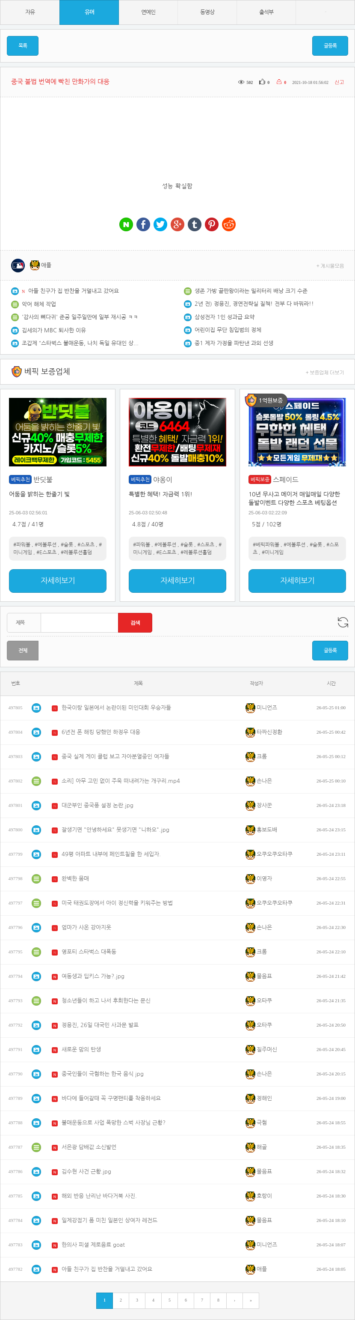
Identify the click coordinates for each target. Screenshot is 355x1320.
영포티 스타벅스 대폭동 (89, 952)
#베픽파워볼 (266, 544)
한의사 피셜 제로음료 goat (93, 1245)
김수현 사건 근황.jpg (86, 1171)
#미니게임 (273, 552)
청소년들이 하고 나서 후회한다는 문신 (106, 1000)
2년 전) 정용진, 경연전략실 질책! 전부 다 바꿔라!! (254, 304)
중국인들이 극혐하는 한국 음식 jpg (103, 1074)
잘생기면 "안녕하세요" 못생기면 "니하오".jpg (115, 830)
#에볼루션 (45, 544)
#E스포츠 (46, 552)
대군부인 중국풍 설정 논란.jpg (97, 805)
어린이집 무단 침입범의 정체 (228, 330)
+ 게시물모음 (330, 265)
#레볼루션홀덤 (76, 552)
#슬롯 (67, 544)
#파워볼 (21, 544)
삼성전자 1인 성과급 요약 (224, 317)
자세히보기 (58, 581)
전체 (22, 650)
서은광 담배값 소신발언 (89, 1147)
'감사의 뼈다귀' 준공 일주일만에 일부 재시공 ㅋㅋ (80, 317)
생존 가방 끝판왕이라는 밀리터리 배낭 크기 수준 (251, 291)
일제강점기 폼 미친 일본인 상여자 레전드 (109, 1220)
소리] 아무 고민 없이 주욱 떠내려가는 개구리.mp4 (121, 781)
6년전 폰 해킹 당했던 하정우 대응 (101, 732)
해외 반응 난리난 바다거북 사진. (99, 1196)
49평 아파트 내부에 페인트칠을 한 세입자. (111, 854)
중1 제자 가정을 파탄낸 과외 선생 (234, 343)
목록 (22, 45)
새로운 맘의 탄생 (81, 1049)
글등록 (330, 45)
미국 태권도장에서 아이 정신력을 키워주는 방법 (117, 903)
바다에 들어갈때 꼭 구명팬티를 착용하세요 (111, 1098)
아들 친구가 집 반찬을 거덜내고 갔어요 (73, 291)
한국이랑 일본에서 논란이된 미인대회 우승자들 (116, 708)
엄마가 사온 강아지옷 (86, 927)
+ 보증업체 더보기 (325, 372)
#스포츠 (86, 544)
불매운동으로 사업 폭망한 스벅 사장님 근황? (114, 1123)
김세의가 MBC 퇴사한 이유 (54, 330)
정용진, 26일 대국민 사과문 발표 (100, 1025)
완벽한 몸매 (75, 878)
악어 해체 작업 (39, 304)
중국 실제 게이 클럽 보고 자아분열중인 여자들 (115, 756)
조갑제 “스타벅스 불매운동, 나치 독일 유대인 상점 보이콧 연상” (82, 343)
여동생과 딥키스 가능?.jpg (93, 976)
